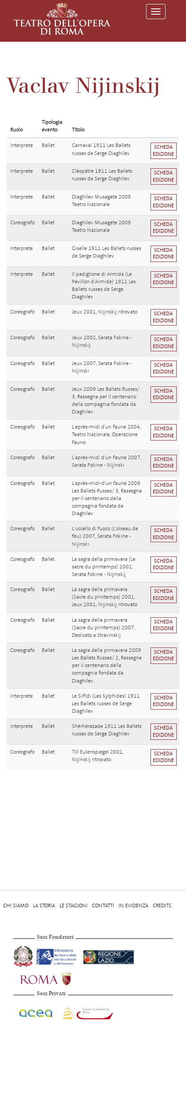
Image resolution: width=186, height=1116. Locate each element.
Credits (162, 905)
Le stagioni (73, 905)
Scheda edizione (163, 150)
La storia (44, 905)
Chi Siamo (15, 905)
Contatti (103, 905)
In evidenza (133, 905)
